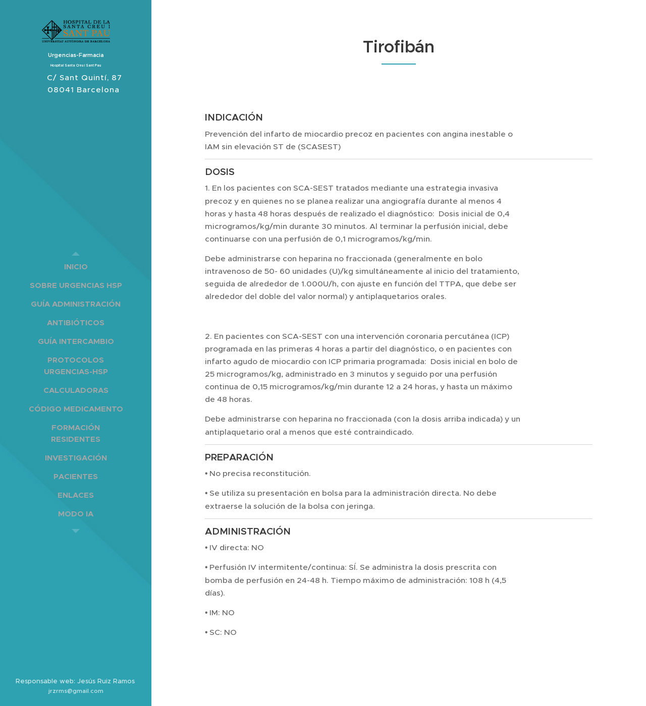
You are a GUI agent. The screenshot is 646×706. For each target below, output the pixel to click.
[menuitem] (75, 266)
